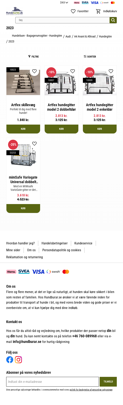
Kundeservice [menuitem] (83, 243)
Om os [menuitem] (31, 250)
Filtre (35, 56)
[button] (79, 11)
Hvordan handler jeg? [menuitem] (20, 243)
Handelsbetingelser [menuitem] (55, 243)
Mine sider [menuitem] (13, 250)
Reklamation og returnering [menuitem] (24, 257)
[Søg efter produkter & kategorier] (66, 20)
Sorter (91, 56)
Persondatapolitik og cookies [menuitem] (61, 250)
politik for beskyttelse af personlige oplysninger (91, 389)
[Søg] (113, 20)
